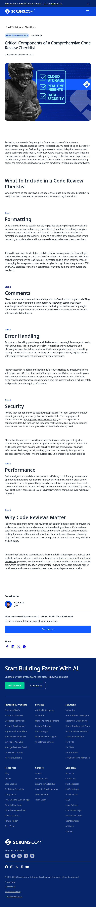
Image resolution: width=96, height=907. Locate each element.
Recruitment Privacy (13, 891)
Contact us (36, 685)
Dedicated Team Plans (15, 720)
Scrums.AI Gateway (14, 715)
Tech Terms (10, 826)
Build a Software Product (76, 731)
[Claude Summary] (32, 855)
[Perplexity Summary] (19, 855)
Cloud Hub (40, 715)
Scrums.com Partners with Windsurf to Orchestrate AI (33, 3)
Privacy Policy (10, 882)
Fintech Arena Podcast (15, 810)
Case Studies (11, 783)
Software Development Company (45, 877)
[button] (87, 11)
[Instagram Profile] (11, 867)
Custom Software (43, 726)
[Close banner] (88, 3)
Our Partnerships (73, 810)
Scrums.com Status (14, 896)
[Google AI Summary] (13, 855)
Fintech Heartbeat (13, 805)
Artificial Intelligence (44, 710)
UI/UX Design (41, 731)
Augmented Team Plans (16, 731)
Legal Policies (71, 805)
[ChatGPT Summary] (7, 855)
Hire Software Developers (77, 715)
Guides (8, 778)
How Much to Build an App (17, 799)
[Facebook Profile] (6, 867)
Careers (38, 773)
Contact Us (70, 778)
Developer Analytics (14, 742)
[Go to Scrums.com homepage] (24, 841)
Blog (7, 773)
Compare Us (10, 794)
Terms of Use (10, 887)
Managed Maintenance (15, 736)
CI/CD (12, 266)
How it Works (71, 794)
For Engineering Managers (77, 757)
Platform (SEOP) (12, 710)
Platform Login (72, 789)
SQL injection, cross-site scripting (40, 419)
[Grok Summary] (26, 855)
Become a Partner (73, 815)
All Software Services (44, 742)
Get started (48, 629)
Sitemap (69, 831)
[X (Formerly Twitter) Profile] (17, 867)
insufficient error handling (71, 373)
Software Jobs (41, 778)
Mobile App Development (47, 720)
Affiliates (69, 826)
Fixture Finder (11, 820)
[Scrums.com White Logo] (20, 12)
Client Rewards (72, 820)
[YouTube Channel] (27, 867)
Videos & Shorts (12, 815)
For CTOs (69, 742)
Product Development (15, 726)
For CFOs (69, 747)
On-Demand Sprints (14, 752)
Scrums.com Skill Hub (45, 783)
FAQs (67, 799)
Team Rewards (42, 794)
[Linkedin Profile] (22, 867)
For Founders (71, 752)
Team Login (40, 799)
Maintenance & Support (46, 736)
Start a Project (71, 783)
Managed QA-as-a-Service (17, 747)
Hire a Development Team (77, 726)
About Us (69, 773)
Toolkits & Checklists (14, 789)
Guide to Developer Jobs (46, 789)
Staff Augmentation (74, 736)
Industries (70, 710)
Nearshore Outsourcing (76, 720)
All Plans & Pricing (13, 757)
